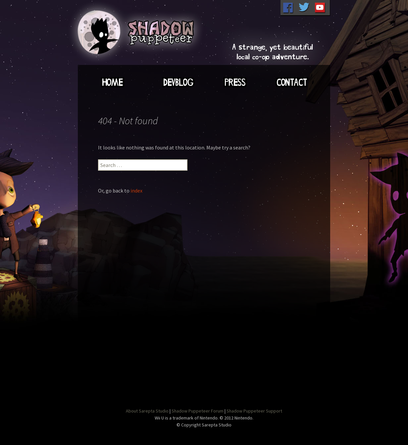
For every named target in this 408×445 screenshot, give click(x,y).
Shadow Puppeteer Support (254, 411)
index (136, 190)
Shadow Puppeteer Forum (198, 411)
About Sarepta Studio (147, 411)
